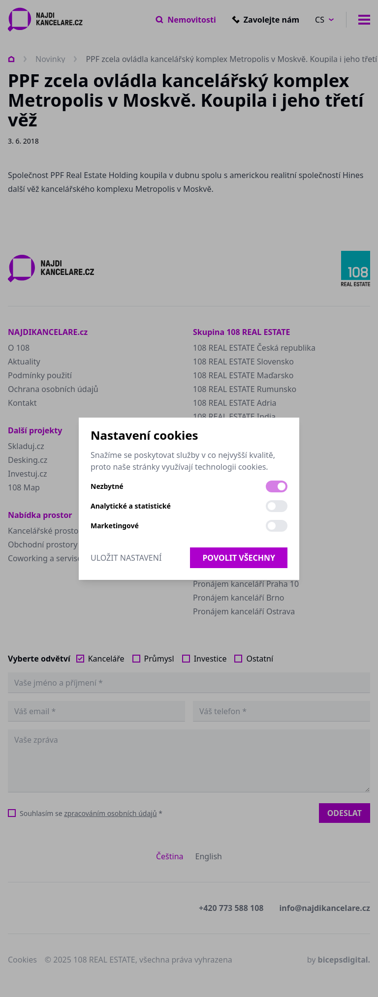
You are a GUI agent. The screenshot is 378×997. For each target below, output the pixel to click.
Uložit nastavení (126, 557)
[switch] (276, 486)
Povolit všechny (238, 557)
